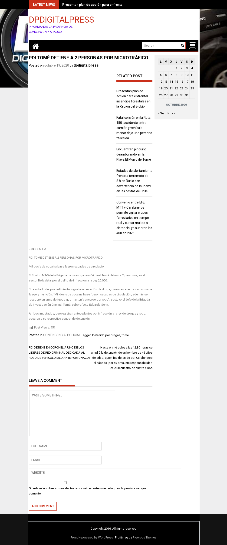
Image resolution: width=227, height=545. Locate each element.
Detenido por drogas (106, 335)
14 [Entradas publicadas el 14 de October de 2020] (171, 81)
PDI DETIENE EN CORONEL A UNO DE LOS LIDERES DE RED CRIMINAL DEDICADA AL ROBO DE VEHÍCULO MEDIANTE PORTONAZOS (60, 352)
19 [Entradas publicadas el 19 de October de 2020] (160, 88)
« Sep (161, 113)
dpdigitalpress (86, 65)
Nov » (171, 113)
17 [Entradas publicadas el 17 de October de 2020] (186, 81)
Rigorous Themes (144, 537)
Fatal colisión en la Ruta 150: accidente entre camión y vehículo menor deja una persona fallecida (134, 128)
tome (125, 335)
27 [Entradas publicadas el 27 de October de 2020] (166, 95)
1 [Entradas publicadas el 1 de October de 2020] (176, 68)
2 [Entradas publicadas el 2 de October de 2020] (181, 68)
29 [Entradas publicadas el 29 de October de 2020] (176, 95)
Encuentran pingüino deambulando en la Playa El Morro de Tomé (133, 154)
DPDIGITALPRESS (61, 19)
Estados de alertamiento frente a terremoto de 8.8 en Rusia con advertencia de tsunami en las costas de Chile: (134, 181)
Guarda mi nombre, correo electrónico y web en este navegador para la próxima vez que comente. (87, 491)
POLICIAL (74, 335)
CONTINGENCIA (54, 335)
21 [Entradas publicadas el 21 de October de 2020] (171, 88)
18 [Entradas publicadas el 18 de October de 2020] (192, 81)
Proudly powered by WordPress (92, 537)
